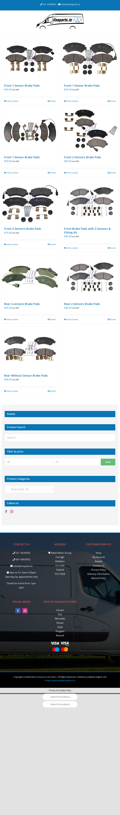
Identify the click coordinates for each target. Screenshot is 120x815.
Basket (98, 561)
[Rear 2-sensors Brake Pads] (30, 277)
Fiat (60, 614)
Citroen (60, 610)
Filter (108, 462)
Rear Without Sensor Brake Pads (26, 375)
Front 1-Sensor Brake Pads (22, 85)
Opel (59, 626)
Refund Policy (98, 578)
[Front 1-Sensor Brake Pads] (30, 59)
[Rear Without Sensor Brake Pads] (30, 349)
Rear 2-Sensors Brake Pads (82, 304)
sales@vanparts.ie (69, 4)
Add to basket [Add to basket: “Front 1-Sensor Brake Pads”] (12, 101)
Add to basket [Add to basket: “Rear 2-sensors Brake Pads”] (12, 319)
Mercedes (60, 618)
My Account (98, 557)
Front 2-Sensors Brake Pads (82, 157)
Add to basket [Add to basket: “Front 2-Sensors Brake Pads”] (72, 172)
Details (53, 101)
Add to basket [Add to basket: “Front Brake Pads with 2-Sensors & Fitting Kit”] (72, 248)
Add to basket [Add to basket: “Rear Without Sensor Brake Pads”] (12, 391)
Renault (60, 635)
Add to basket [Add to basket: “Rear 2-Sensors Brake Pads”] (72, 319)
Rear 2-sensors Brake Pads (22, 304)
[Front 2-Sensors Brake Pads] (90, 130)
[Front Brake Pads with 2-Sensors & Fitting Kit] (90, 202)
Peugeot (60, 631)
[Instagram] (11, 511)
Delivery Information (98, 573)
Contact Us (98, 565)
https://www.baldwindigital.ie (60, 680)
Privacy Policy (98, 569)
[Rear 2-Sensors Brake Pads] (90, 277)
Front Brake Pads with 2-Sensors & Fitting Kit (87, 230)
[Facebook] (6, 511)
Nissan (60, 622)
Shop (98, 552)
